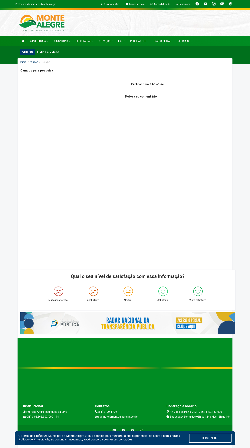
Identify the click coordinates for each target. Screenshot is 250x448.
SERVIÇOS (106, 41)
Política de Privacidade (33, 439)
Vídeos (34, 62)
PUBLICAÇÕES (139, 41)
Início (23, 62)
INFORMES (184, 41)
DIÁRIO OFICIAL (162, 41)
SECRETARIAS (84, 41)
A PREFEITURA (39, 41)
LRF (121, 41)
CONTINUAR (210, 438)
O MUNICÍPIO (62, 41)
